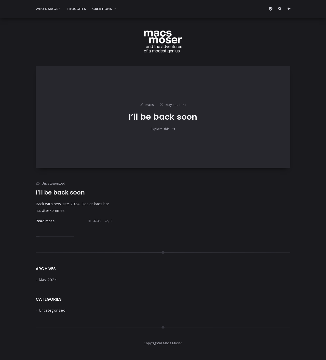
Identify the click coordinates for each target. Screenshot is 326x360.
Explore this (163, 129)
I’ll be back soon (163, 116)
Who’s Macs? (48, 8)
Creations (102, 8)
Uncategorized (53, 183)
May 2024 (48, 279)
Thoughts (76, 8)
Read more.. (46, 220)
